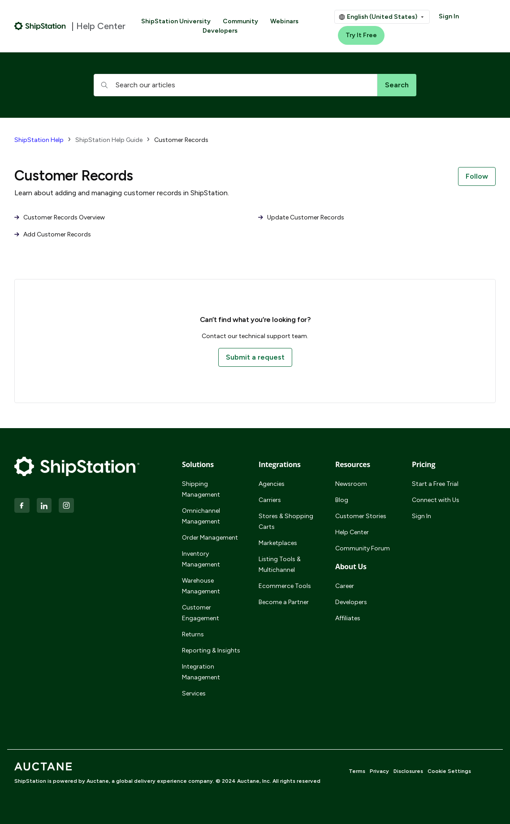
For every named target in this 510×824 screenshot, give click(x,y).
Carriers (270, 500)
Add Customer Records (52, 234)
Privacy (379, 771)
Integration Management (201, 672)
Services (194, 693)
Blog (341, 500)
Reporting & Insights (211, 650)
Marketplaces (278, 543)
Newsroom (351, 484)
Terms (357, 771)
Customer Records (181, 140)
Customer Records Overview (59, 217)
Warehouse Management (201, 586)
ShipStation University (176, 21)
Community (240, 21)
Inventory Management (201, 559)
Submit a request (255, 357)
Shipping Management (201, 489)
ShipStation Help (39, 140)
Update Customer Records (301, 217)
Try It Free (361, 35)
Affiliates (347, 618)
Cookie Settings (449, 771)
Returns (193, 634)
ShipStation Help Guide (109, 140)
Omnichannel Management (201, 516)
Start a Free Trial (435, 484)
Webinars (284, 21)
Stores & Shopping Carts (286, 521)
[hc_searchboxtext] (235, 85)
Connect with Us (435, 500)
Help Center (352, 532)
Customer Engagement (200, 613)
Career (344, 586)
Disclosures (408, 771)
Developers (220, 30)
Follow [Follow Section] (477, 176)
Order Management (210, 537)
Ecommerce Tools (285, 586)
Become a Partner (284, 602)
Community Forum (362, 548)
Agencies (272, 484)
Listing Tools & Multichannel (280, 564)
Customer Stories (360, 516)
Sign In (449, 16)
